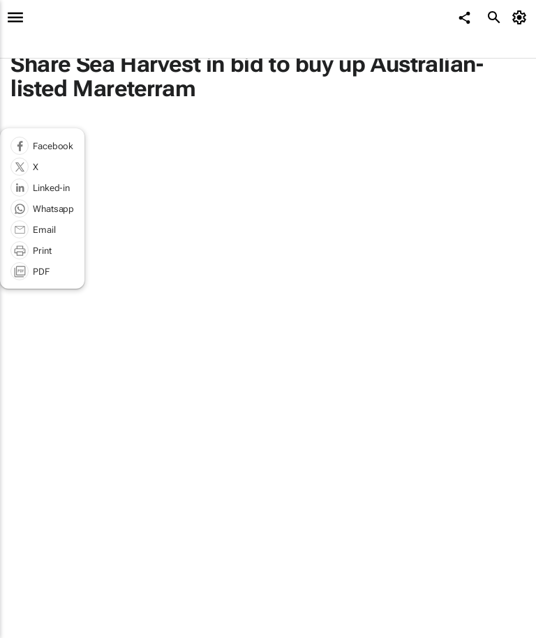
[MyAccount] (522, 17)
